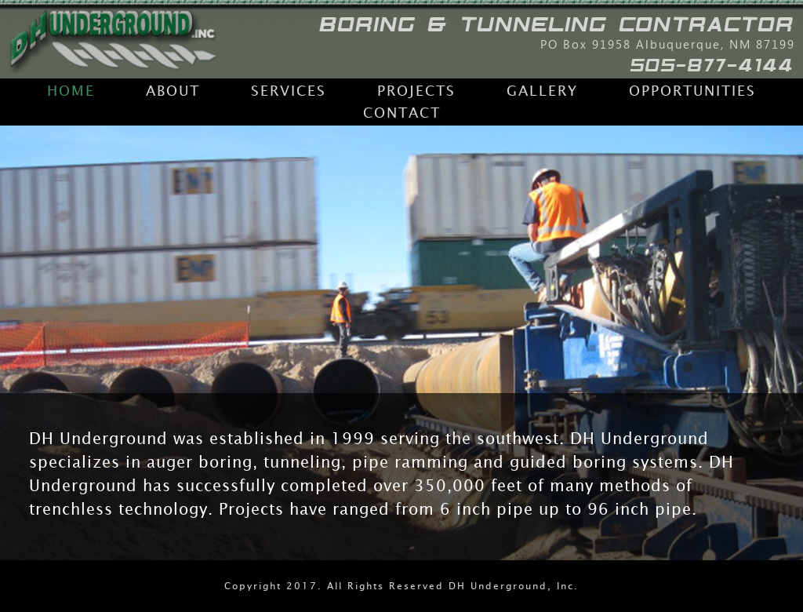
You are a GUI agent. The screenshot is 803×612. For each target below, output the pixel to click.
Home (71, 91)
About (173, 91)
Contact (402, 113)
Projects (416, 91)
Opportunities (692, 91)
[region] (401, 343)
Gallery (542, 91)
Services (288, 91)
